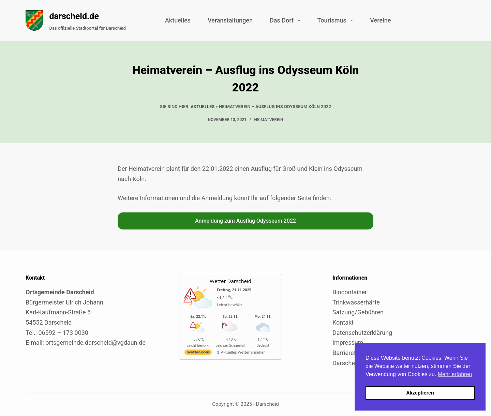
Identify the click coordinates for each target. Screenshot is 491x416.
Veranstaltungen (230, 20)
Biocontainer (349, 292)
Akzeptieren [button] (420, 393)
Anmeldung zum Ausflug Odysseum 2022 (245, 221)
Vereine (380, 20)
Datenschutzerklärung (362, 332)
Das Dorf (286, 20)
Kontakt (343, 322)
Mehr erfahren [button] (455, 374)
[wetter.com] (198, 353)
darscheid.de (74, 16)
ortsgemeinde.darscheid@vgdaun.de (95, 342)
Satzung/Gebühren (358, 312)
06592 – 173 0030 (63, 332)
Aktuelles (178, 20)
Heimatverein (268, 119)
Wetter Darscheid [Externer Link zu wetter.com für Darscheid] (230, 281)
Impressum (347, 342)
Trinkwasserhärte (356, 302)
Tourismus (336, 20)
